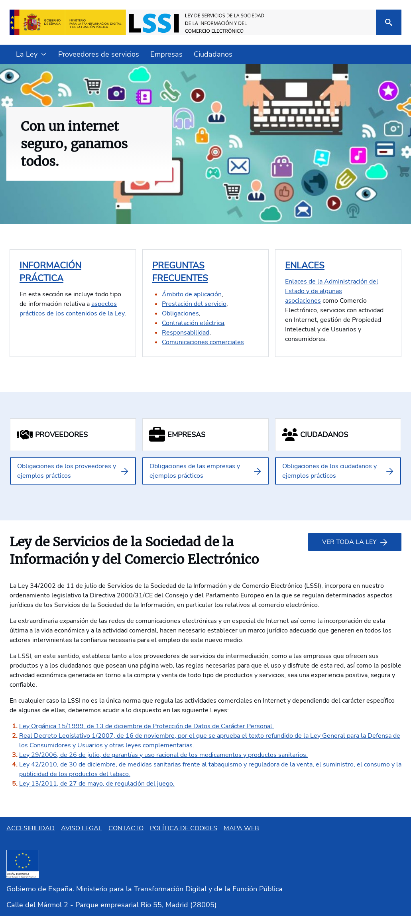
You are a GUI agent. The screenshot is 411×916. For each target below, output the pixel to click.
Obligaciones (180, 313)
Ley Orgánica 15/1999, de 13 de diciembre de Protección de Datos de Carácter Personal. (146, 726)
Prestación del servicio (194, 303)
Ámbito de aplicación (192, 294)
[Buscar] (388, 22)
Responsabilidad (185, 332)
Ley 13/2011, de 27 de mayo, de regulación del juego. (97, 783)
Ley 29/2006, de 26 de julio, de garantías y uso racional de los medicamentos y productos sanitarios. (163, 755)
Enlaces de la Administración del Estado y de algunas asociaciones (331, 291)
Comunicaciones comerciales (203, 342)
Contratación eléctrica (193, 323)
